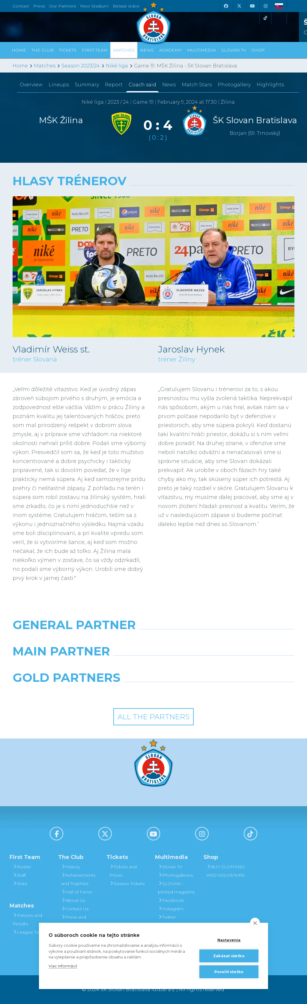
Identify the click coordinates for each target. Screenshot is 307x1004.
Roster (22, 866)
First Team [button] (95, 50)
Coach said (142, 85)
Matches (44, 66)
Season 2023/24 (80, 66)
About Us (73, 900)
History (70, 866)
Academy (170, 50)
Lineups (59, 85)
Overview (31, 85)
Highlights (270, 85)
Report (114, 85)
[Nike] (153, 640)
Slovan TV (233, 50)
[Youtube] (252, 6)
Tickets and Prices (123, 871)
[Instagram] (265, 6)
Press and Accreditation (75, 921)
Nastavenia (229, 940)
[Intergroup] (117, 693)
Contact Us (74, 908)
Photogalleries (175, 875)
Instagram (170, 908)
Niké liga (117, 66)
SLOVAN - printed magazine (176, 888)
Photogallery (234, 85)
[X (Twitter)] (239, 6)
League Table (29, 932)
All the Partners (153, 716)
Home (20, 66)
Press (39, 6)
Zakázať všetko (229, 956)
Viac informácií (63, 966)
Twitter (167, 917)
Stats (20, 883)
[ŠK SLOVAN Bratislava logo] (153, 22)
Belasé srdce (126, 6)
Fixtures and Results (27, 919)
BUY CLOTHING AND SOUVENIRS (226, 871)
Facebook (171, 900)
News (147, 50)
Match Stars (197, 85)
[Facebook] (226, 6)
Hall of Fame (76, 892)
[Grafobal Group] (190, 693)
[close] (255, 923)
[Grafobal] (105, 666)
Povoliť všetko (229, 972)
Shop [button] (258, 50)
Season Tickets (127, 883)
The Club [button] (42, 50)
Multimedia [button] (201, 50)
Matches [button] (124, 50)
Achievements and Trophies (78, 879)
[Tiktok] (265, 18)
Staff (19, 875)
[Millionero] (202, 666)
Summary (87, 85)
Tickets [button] (67, 50)
